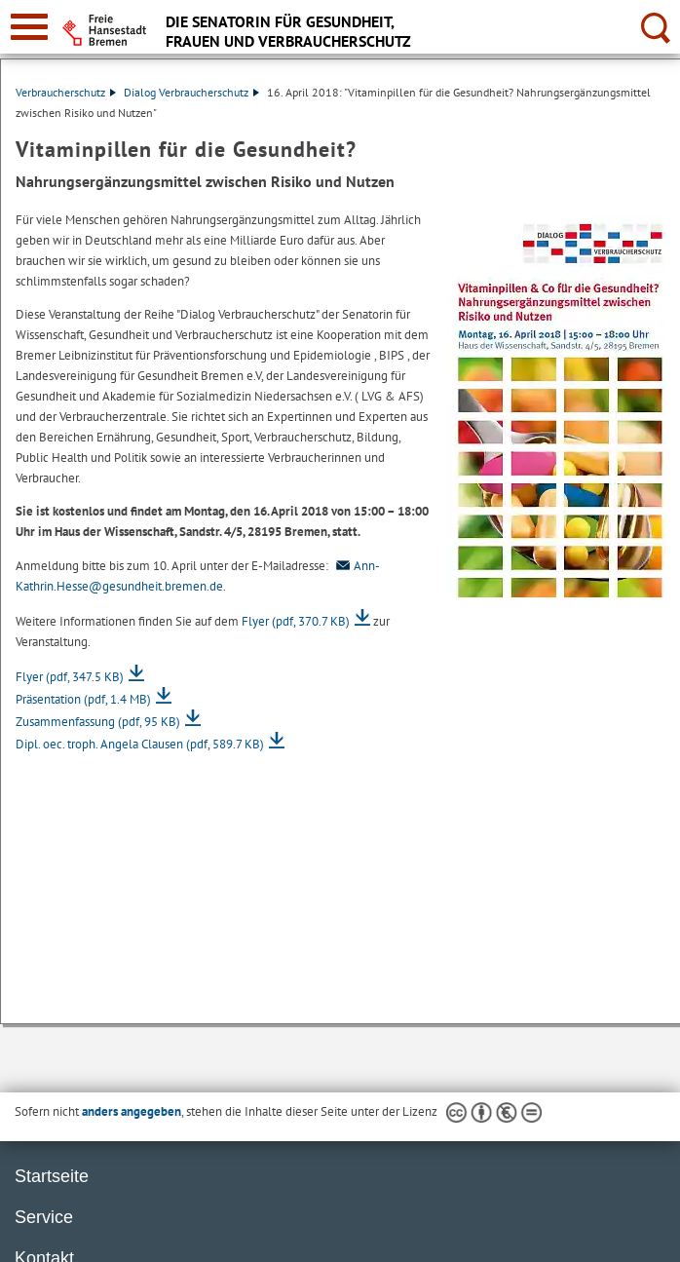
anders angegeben (131, 1111)
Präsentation (83, 699)
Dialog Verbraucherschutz (191, 92)
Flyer (296, 621)
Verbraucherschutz (66, 92)
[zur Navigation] (29, 27)
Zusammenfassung (98, 721)
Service (44, 1217)
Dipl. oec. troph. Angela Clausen (140, 744)
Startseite (52, 1176)
